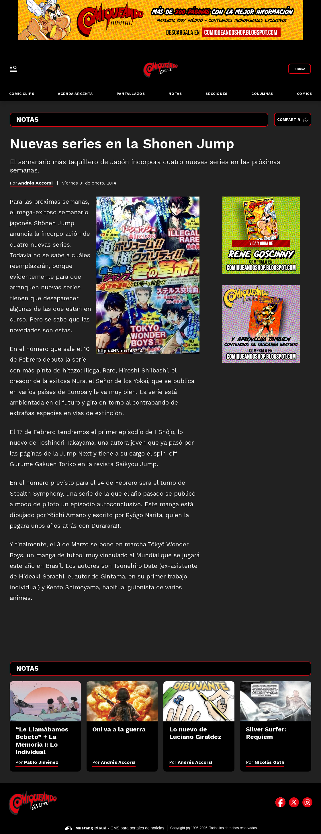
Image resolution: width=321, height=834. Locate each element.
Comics (304, 94)
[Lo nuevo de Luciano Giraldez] (198, 701)
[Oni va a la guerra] (122, 701)
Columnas (262, 94)
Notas (175, 94)
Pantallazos (131, 94)
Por (36, 762)
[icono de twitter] (294, 802)
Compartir (292, 119)
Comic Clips (21, 94)
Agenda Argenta (75, 94)
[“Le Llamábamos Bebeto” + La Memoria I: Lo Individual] (45, 701)
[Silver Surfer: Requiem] (275, 701)
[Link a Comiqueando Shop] (299, 69)
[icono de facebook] (280, 802)
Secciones (216, 94)
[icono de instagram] (307, 802)
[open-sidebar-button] (13, 68)
